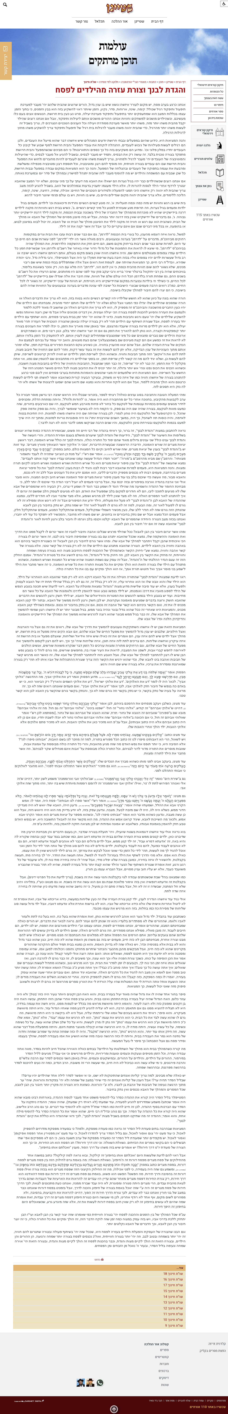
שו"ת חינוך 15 (173, 1291)
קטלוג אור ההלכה (156, 1344)
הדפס (97, 1259)
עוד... (180, 1268)
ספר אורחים (216, 111)
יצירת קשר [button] (5, 60)
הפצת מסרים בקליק (213, 1350)
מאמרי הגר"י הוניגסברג (133, 82)
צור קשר (82, 21)
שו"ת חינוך (90, 82)
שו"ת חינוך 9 (174, 1325)
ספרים (164, 1350)
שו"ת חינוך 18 (173, 1273)
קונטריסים (162, 1357)
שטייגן (139, 21)
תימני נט (218, 105)
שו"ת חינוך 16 (173, 1279)
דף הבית (157, 21)
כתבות (152, 82)
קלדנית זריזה (217, 1343)
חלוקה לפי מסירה (108, 82)
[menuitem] (157, 21)
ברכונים (163, 1371)
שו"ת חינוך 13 (173, 1302)
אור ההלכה (119, 21)
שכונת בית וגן (215, 118)
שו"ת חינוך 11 (173, 1314)
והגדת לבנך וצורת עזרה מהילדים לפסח (120, 90)
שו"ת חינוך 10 (173, 1319)
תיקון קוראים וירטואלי (210, 85)
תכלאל (99, 21)
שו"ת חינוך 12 (173, 1308)
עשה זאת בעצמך (213, 98)
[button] (5, 4)
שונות (165, 1385)
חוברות (164, 1364)
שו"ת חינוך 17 (173, 1285)
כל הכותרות (216, 92)
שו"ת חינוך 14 (173, 1296)
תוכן (161, 82)
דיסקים (164, 1378)
